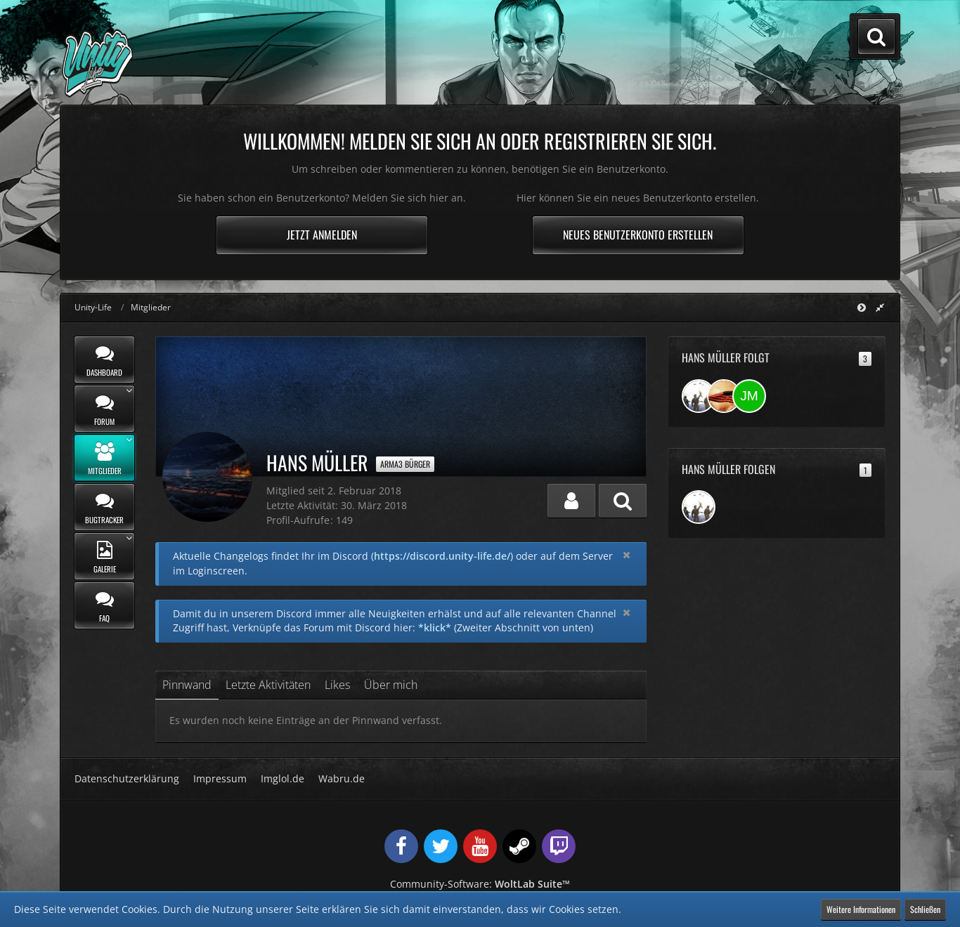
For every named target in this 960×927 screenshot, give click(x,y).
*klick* (434, 627)
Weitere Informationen (860, 909)
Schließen (925, 909)
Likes (337, 684)
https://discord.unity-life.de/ (442, 556)
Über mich (390, 684)
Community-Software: (480, 883)
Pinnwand (187, 684)
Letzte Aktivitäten (268, 684)
